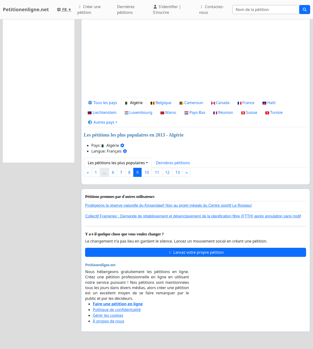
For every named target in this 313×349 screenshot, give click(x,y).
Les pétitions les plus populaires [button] (116, 162)
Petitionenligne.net (26, 9)
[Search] (265, 9)
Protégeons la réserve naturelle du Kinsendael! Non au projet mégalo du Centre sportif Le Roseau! (168, 205)
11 (157, 172)
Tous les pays (102, 102)
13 (177, 172)
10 (146, 172)
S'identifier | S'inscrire (167, 9)
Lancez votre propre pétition (196, 252)
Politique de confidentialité (117, 309)
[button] (102, 122)
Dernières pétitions (125, 9)
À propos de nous (108, 321)
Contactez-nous (211, 9)
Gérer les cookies (108, 315)
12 (167, 172)
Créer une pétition (89, 9)
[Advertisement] (195, 60)
